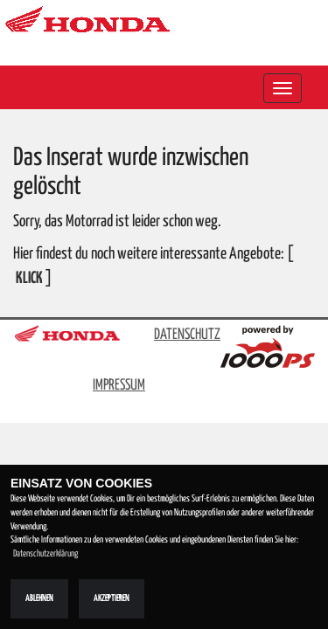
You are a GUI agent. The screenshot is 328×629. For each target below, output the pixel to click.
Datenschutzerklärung (45, 554)
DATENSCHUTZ (187, 335)
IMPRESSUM (119, 385)
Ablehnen (39, 598)
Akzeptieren (111, 598)
